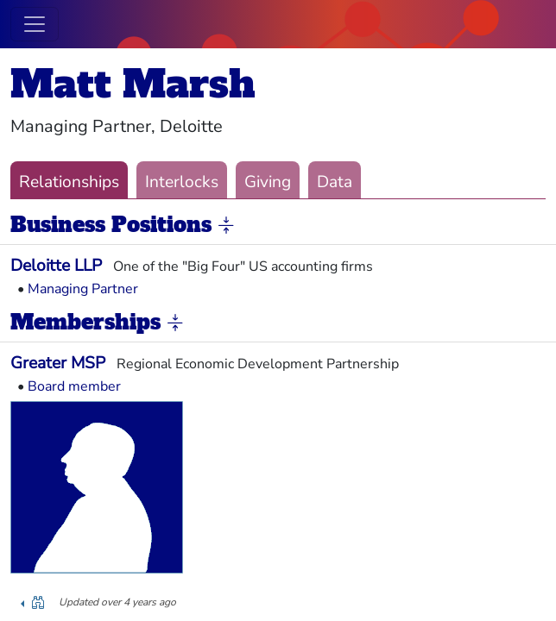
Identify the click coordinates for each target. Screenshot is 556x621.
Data (334, 182)
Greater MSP (57, 363)
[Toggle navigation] (34, 24)
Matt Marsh (133, 84)
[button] (226, 226)
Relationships (69, 182)
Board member (74, 386)
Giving (267, 182)
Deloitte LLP (56, 265)
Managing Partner (83, 288)
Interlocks (181, 182)
